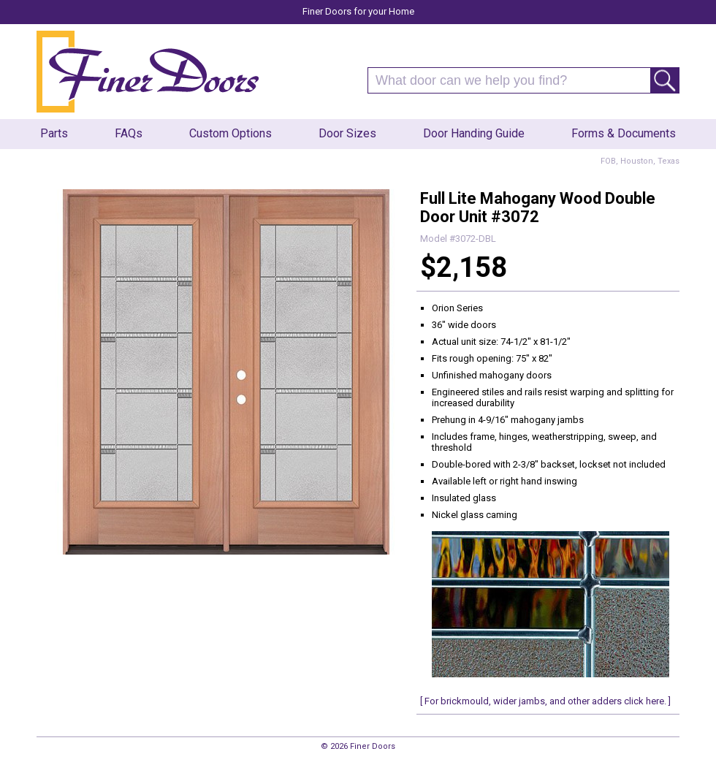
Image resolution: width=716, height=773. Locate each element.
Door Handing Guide (474, 133)
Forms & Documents (623, 133)
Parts (54, 133)
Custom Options (230, 133)
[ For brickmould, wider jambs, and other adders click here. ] (545, 701)
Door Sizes (347, 133)
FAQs (128, 133)
